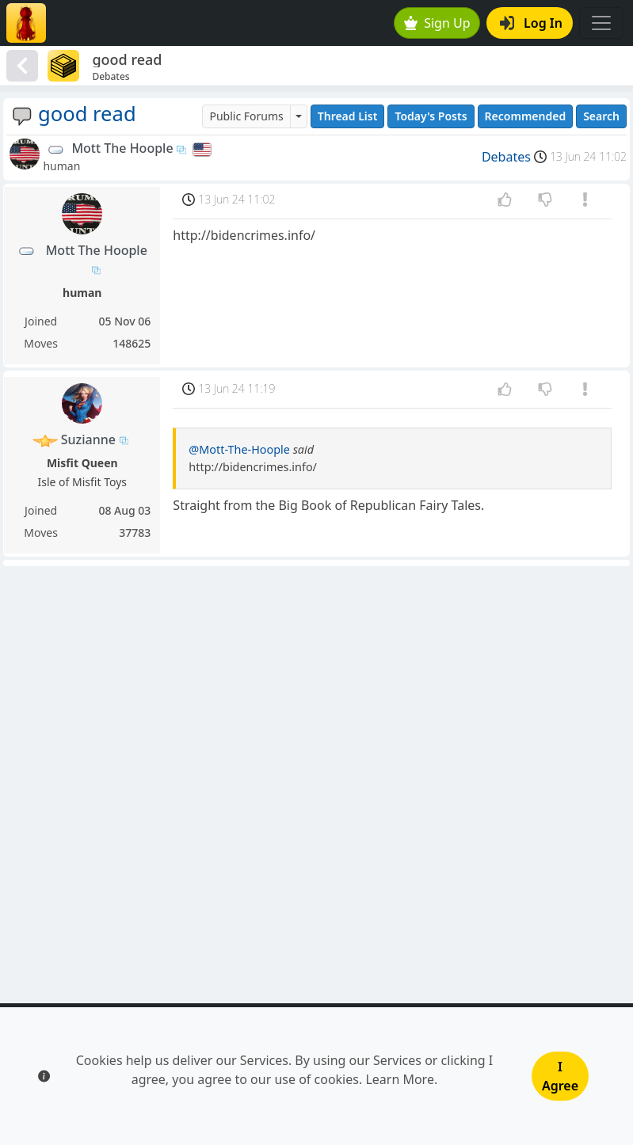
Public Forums (246, 116)
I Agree (560, 1076)
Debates (506, 156)
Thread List (348, 116)
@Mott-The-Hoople (239, 449)
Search (601, 116)
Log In (531, 23)
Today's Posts (431, 116)
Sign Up (437, 23)
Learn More (399, 1079)
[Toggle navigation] (601, 23)
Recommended (525, 116)
